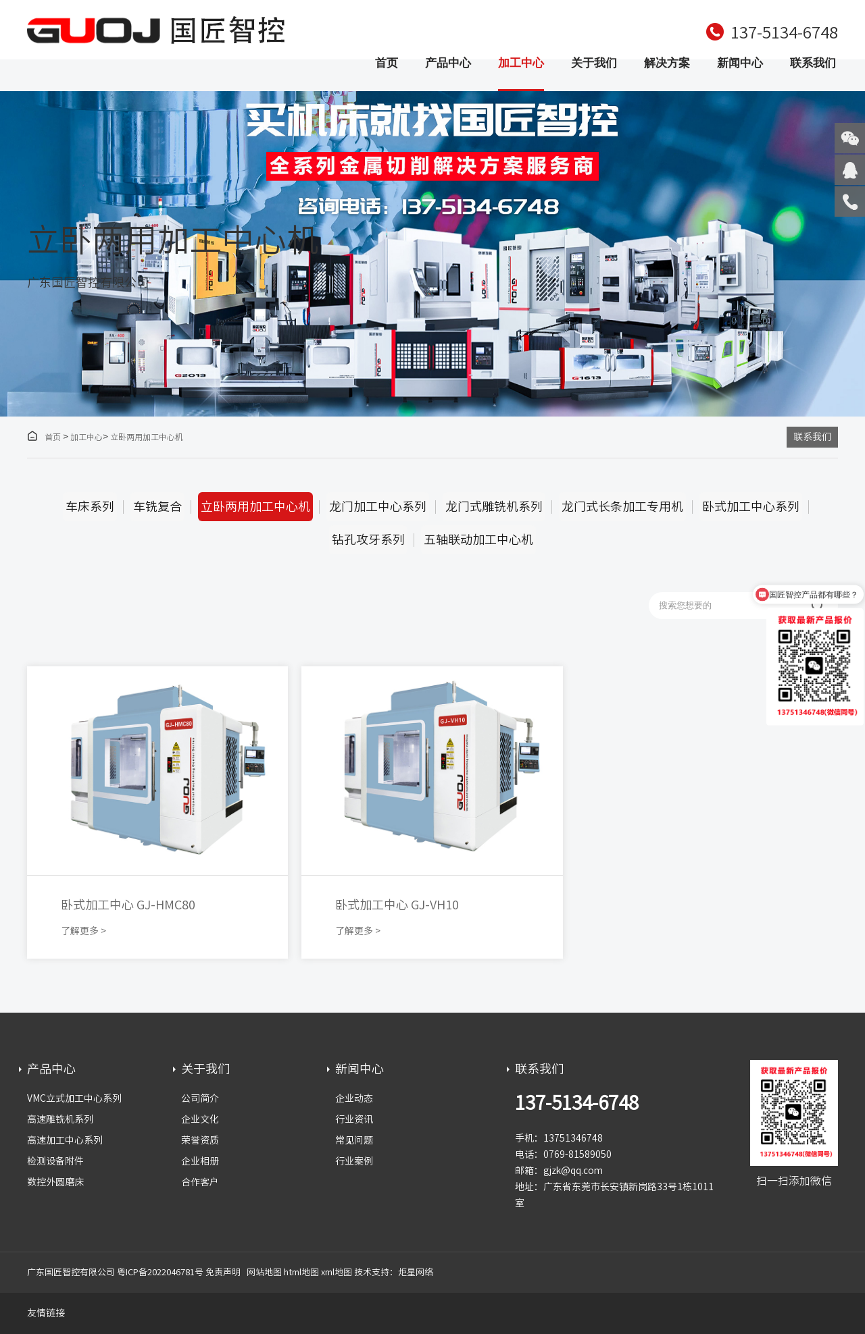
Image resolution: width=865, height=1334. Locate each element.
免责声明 (223, 1272)
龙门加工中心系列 (377, 506)
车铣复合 (157, 506)
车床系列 (90, 506)
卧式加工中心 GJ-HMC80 (128, 905)
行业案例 (354, 1161)
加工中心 (521, 63)
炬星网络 (415, 1272)
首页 (386, 63)
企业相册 (200, 1161)
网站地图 (264, 1272)
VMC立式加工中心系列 (74, 1098)
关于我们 (594, 63)
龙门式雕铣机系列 (494, 506)
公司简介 (200, 1098)
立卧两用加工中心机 (146, 437)
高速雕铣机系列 (60, 1119)
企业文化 (200, 1119)
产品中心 (448, 63)
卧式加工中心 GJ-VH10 (397, 905)
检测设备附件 (55, 1161)
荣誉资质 (200, 1140)
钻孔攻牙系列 (368, 539)
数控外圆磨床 (55, 1182)
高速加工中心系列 (65, 1140)
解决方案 (667, 63)
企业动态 (354, 1098)
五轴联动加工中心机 (478, 539)
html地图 (301, 1272)
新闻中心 (740, 63)
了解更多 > (83, 931)
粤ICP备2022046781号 (160, 1272)
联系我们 (813, 63)
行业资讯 (354, 1119)
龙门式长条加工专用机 (622, 506)
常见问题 (354, 1140)
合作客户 (200, 1182)
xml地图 (336, 1272)
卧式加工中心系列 (750, 506)
